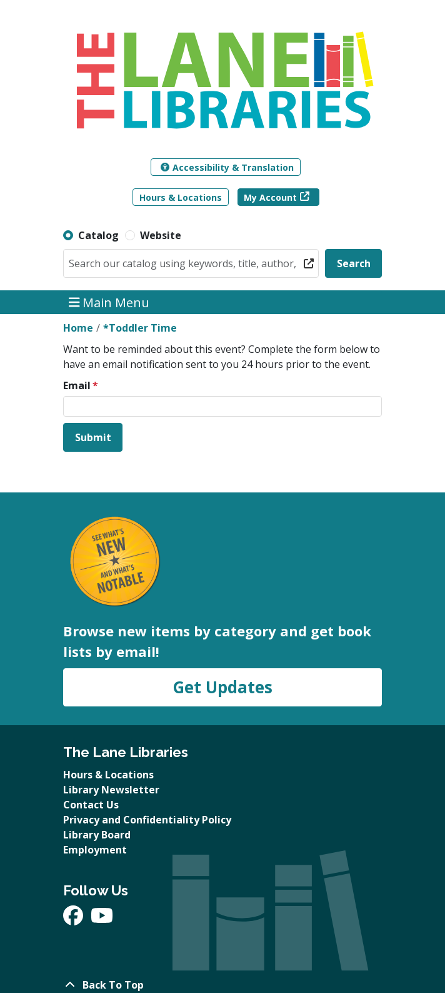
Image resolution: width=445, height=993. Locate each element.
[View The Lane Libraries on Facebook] (74, 919)
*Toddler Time (140, 328)
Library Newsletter (111, 790)
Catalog (98, 235)
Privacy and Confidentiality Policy (147, 820)
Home (78, 328)
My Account (270, 197)
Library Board (97, 835)
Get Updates (222, 687)
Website (160, 235)
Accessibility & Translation (227, 167)
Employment (95, 850)
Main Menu (109, 301)
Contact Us (91, 805)
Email (77, 385)
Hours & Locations (180, 197)
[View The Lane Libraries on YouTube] (102, 919)
